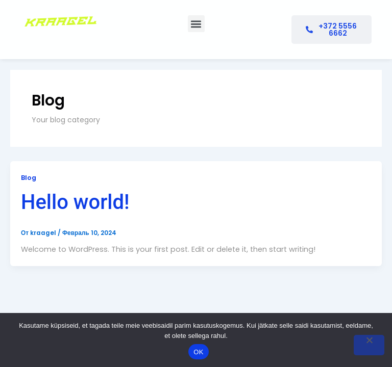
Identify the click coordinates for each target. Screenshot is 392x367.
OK (198, 352)
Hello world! (75, 202)
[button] (196, 23)
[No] (369, 345)
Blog (28, 177)
